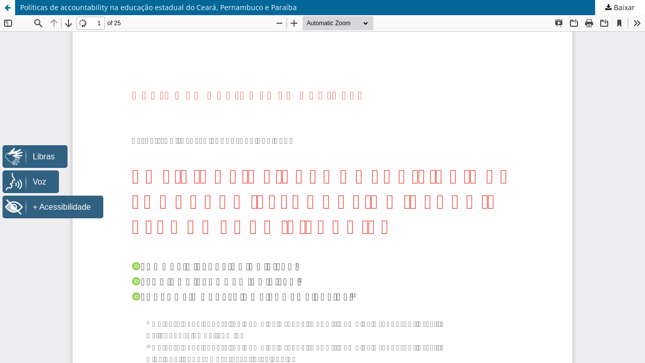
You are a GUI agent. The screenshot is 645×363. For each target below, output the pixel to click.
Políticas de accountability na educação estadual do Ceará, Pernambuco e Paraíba (158, 7)
